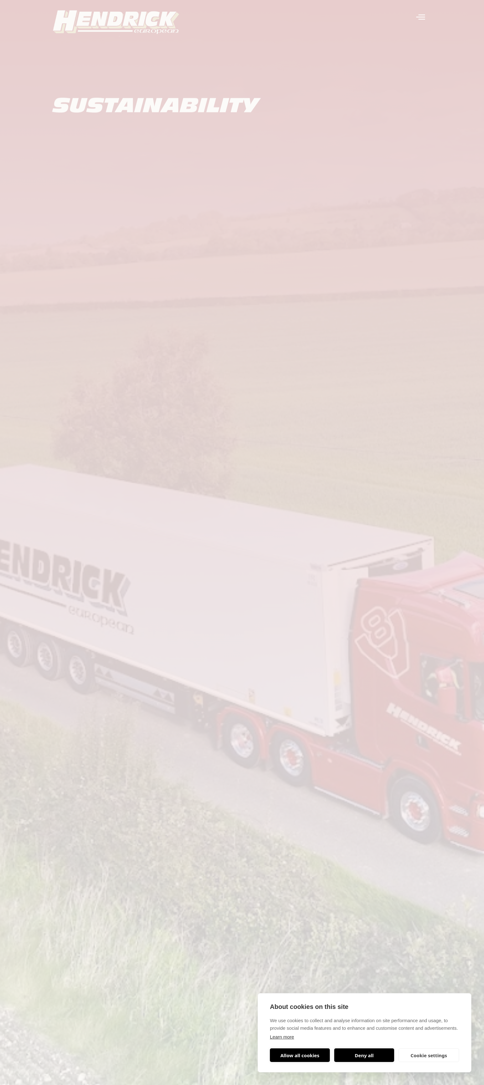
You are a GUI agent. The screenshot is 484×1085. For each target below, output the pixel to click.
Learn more (282, 1037)
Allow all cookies (299, 1055)
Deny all (364, 1055)
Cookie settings (429, 1055)
